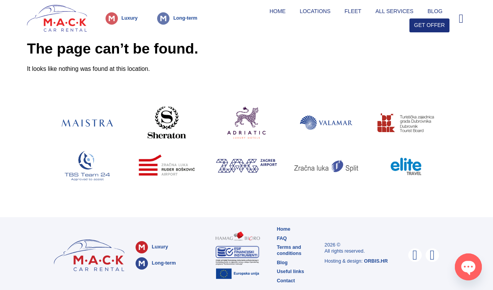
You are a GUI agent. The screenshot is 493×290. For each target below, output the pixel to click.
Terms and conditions (289, 250)
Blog (435, 11)
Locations (315, 11)
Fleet (353, 11)
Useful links (290, 271)
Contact (286, 280)
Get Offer (429, 25)
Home (278, 11)
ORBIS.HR (376, 261)
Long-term (185, 18)
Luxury (129, 18)
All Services (395, 11)
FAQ (282, 238)
